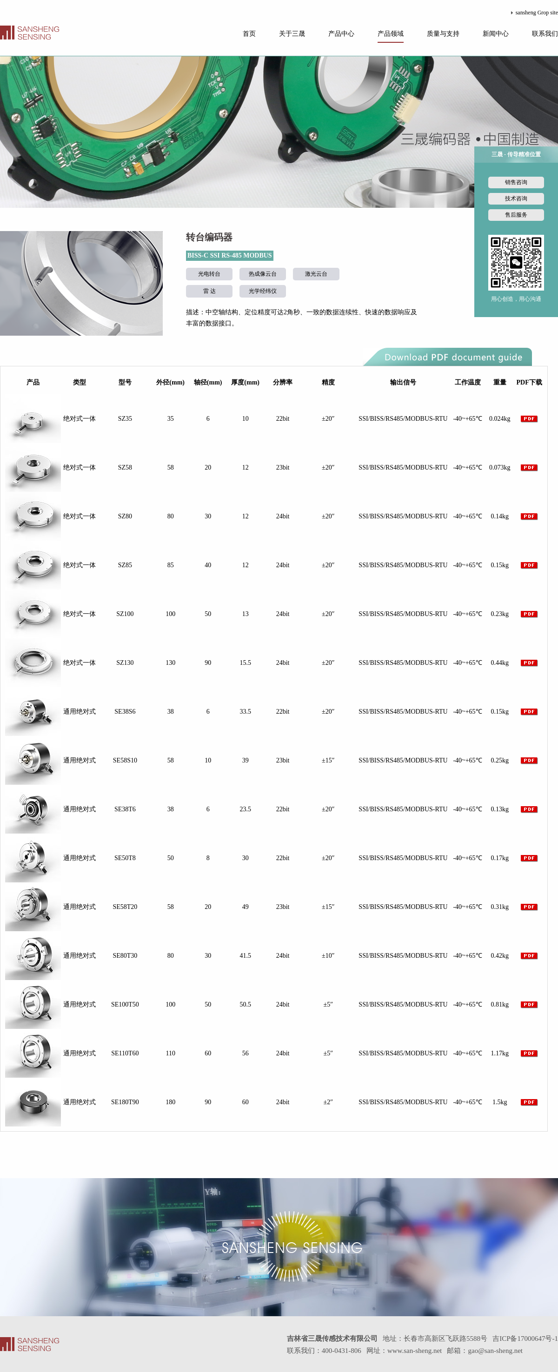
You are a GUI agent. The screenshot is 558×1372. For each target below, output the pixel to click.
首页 (249, 33)
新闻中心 (496, 33)
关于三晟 (292, 33)
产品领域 (391, 33)
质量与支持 (443, 33)
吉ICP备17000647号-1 (525, 1338)
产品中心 (341, 33)
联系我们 (545, 33)
